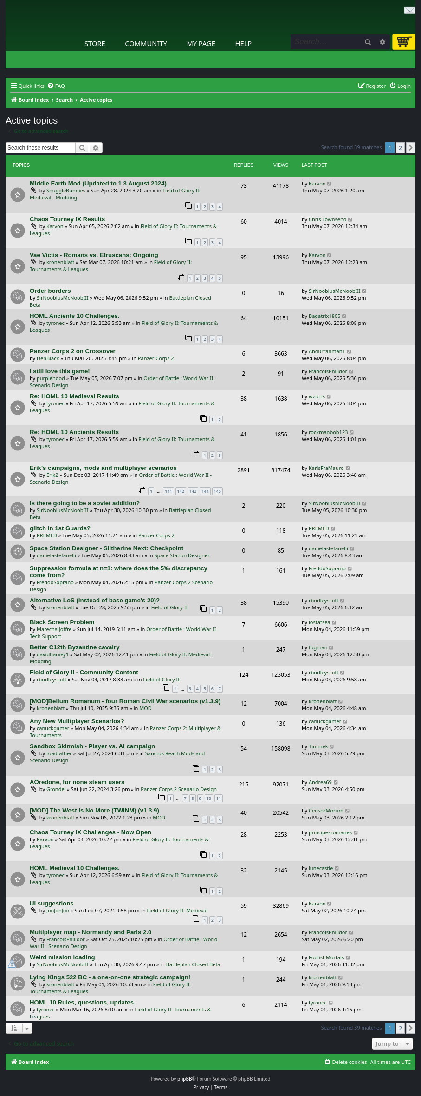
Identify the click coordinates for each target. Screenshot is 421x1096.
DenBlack (48, 358)
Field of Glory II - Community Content (84, 672)
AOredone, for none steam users (77, 782)
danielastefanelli (56, 555)
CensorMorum (326, 810)
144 (204, 491)
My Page (201, 43)
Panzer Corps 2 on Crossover (73, 351)
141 (168, 491)
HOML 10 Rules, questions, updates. (83, 1002)
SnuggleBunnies (65, 190)
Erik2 (52, 474)
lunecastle (321, 868)
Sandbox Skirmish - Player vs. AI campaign (92, 746)
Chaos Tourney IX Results (67, 219)
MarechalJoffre (54, 629)
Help (243, 43)
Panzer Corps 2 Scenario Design (179, 789)
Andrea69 (320, 782)
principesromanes (330, 832)
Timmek (318, 746)
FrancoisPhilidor (328, 371)
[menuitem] (56, 86)
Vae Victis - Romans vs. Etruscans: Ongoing (94, 254)
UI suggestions (52, 903)
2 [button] (400, 148)
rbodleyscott (323, 600)
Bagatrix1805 (325, 315)
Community (146, 43)
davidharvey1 (53, 654)
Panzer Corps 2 (156, 358)
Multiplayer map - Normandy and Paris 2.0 (90, 932)
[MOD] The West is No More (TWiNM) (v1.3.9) (94, 810)
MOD (145, 708)
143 (192, 491)
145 (217, 491)
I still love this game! (60, 371)
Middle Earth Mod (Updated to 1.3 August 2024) (98, 183)
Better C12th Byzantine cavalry (75, 647)
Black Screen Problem (62, 622)
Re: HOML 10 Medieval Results (74, 396)
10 (209, 798)
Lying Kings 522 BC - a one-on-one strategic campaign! (110, 977)
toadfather (59, 753)
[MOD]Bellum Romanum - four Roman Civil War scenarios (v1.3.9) (125, 701)
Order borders (50, 290)
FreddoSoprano (55, 582)
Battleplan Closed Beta (193, 964)
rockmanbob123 (328, 432)
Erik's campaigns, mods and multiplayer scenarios (103, 467)
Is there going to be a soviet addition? (85, 503)
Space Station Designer (181, 555)
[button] (410, 147)
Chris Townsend (328, 219)
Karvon (317, 183)
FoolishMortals (326, 957)
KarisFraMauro (326, 467)
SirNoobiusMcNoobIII (63, 297)
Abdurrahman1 (327, 351)
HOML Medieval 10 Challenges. (75, 868)
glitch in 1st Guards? (60, 528)
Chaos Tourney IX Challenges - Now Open (90, 832)
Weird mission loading (62, 957)
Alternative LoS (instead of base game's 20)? (95, 600)
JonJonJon (57, 910)
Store (94, 43)
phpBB (184, 1079)
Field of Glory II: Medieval (177, 910)
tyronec (55, 322)
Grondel (56, 789)
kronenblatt (60, 261)
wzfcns (317, 396)
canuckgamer (53, 728)
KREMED (47, 535)
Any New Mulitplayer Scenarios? (77, 721)
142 (180, 491)
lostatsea (319, 622)
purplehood (51, 378)
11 (218, 798)
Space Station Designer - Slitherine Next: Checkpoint (106, 548)
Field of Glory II (169, 607)
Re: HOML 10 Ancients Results (74, 432)
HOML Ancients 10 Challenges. (74, 315)
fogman (318, 647)
